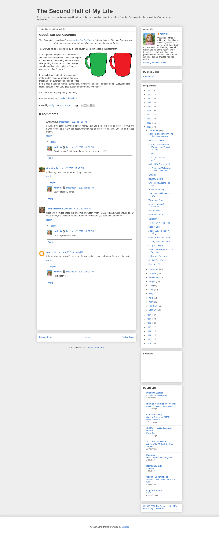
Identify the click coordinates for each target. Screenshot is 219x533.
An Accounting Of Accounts (156, 205)
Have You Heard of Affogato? (159, 457)
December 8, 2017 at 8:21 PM (80, 272)
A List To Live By (156, 140)
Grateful (152, 175)
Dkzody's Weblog (155, 393)
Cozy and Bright (155, 245)
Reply (49, 136)
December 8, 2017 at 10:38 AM (68, 252)
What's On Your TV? (157, 214)
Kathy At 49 (148, 76)
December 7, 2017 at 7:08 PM (77, 209)
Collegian (152, 219)
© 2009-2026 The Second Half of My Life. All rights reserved (160, 507)
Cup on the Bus (154, 490)
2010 (149, 339)
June (151, 289)
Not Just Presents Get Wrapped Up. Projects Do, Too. (159, 147)
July (151, 285)
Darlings (152, 153)
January (153, 310)
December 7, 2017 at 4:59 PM (73, 122)
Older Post (128, 337)
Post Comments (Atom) (93, 347)
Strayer (50, 252)
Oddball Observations (157, 477)
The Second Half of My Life (75, 11)
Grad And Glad (155, 264)
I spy (148, 493)
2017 (149, 127)
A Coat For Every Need (159, 164)
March (152, 302)
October (153, 273)
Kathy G (58, 147)
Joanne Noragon (54, 209)
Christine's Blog (154, 414)
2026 (149, 90)
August (152, 281)
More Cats (151, 433)
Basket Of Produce (68, 98)
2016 (149, 315)
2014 (149, 323)
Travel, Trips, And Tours (159, 241)
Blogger (125, 527)
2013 (149, 327)
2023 (149, 102)
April (151, 298)
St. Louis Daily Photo (156, 441)
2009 (149, 343)
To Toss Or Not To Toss (159, 223)
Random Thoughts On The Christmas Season (160, 135)
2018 (149, 123)
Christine (50, 168)
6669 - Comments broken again (160, 406)
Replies (53, 142)
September (154, 277)
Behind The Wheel (156, 260)
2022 (149, 106)
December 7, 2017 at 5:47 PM (70, 168)
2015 (149, 319)
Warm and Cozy (155, 200)
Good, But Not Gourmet (159, 237)
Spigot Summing (156, 189)
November (154, 269)
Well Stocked (154, 210)
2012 (149, 331)
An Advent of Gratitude (81, 40)
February (153, 306)
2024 (149, 98)
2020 (149, 114)
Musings (150, 455)
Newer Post (45, 337)
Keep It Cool (154, 227)
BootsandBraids (154, 466)
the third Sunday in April (156, 395)
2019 (149, 119)
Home (87, 337)
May (151, 293)
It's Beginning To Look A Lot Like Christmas (159, 169)
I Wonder (150, 468)
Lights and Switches (157, 256)
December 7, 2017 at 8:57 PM (80, 231)
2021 (149, 110)
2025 (149, 94)
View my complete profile (154, 63)
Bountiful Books (155, 179)
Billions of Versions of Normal (161, 404)
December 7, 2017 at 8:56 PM (80, 147)
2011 (149, 335)
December (154, 130)
